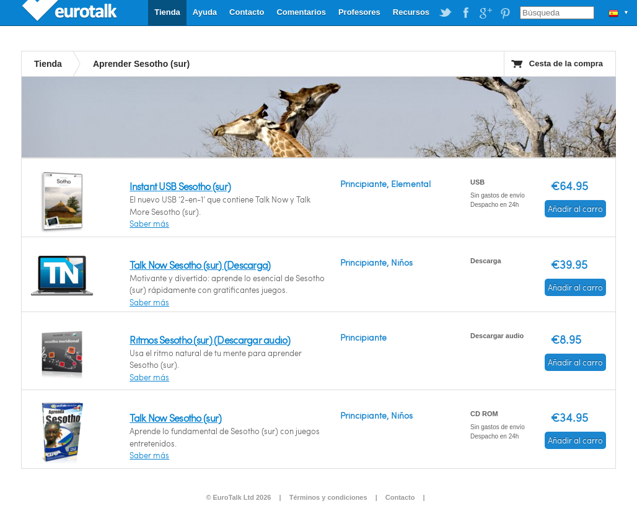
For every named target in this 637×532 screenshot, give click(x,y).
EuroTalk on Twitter (445, 13)
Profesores (359, 12)
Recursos (411, 12)
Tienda (167, 12)
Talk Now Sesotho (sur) (175, 417)
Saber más (149, 223)
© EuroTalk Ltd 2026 (238, 497)
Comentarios (300, 12)
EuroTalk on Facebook (465, 13)
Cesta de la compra (566, 63)
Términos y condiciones (328, 497)
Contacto (246, 12)
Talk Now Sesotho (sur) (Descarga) (200, 264)
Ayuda (205, 12)
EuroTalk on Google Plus (485, 13)
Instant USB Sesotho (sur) (180, 186)
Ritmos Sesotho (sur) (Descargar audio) (210, 339)
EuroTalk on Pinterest (505, 13)
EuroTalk (70, 12)
